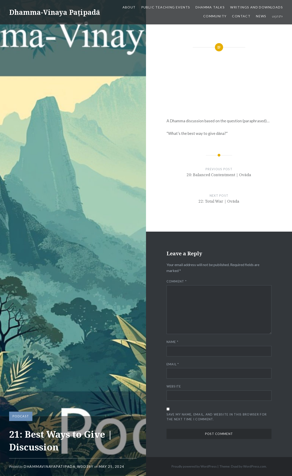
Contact (241, 16)
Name (173, 342)
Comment (177, 281)
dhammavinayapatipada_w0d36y (58, 466)
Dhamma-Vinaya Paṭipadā (54, 12)
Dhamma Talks (210, 7)
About (129, 7)
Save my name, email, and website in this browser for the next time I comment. (217, 417)
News (261, 16)
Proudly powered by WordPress (194, 466)
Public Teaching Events (165, 7)
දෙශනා (277, 16)
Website (174, 386)
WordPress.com (254, 466)
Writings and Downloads (256, 7)
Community (215, 16)
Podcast (21, 416)
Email (173, 364)
